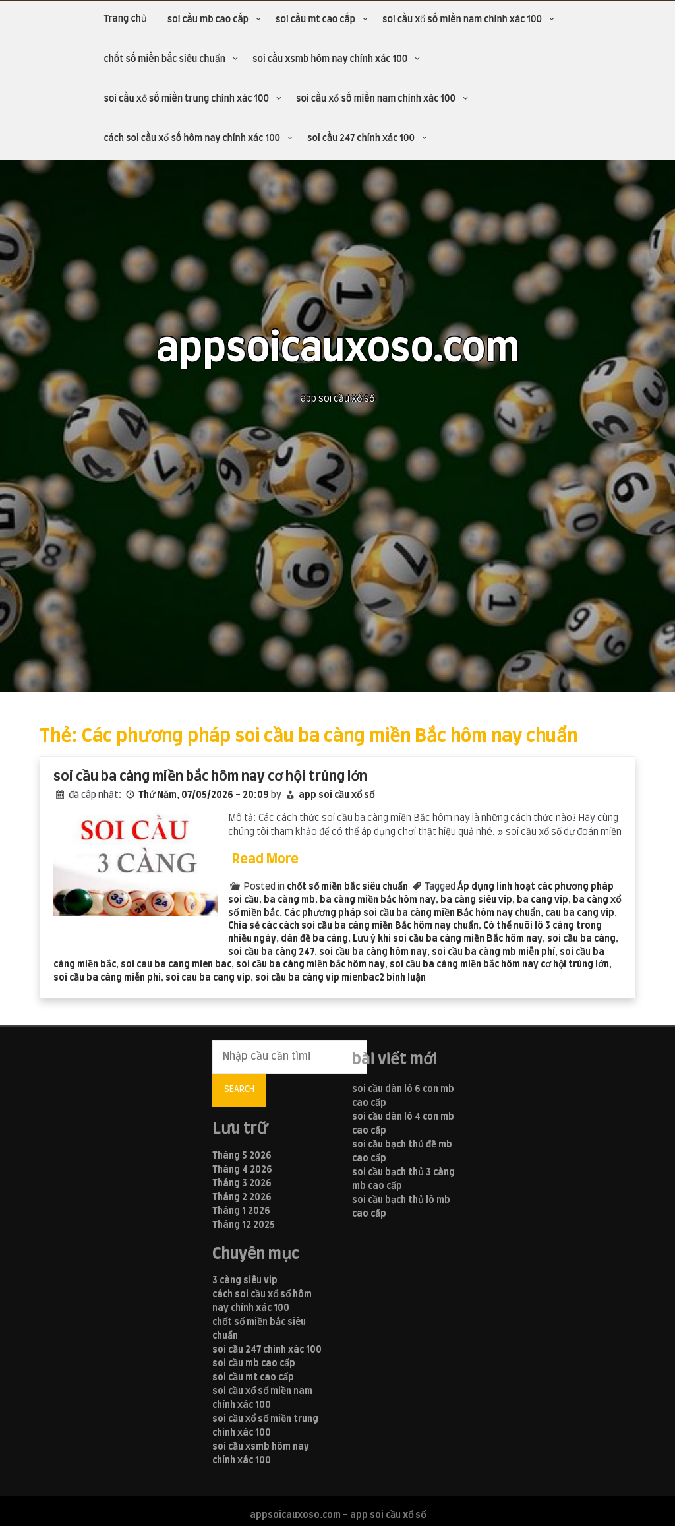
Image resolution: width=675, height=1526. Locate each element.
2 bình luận (402, 978)
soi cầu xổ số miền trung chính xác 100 (186, 99)
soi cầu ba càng (581, 939)
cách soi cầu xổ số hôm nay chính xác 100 (191, 138)
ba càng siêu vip (476, 900)
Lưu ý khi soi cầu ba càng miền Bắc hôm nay (448, 939)
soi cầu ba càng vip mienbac (317, 978)
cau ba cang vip (579, 913)
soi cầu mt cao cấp (315, 19)
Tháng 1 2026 (241, 1211)
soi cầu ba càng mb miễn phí (493, 952)
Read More (265, 859)
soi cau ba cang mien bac (176, 964)
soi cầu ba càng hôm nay (373, 952)
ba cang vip (542, 900)
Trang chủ (124, 19)
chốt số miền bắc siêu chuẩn (164, 59)
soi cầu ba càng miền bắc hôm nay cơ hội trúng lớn (210, 776)
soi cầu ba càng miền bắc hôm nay (310, 964)
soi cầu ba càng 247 (271, 952)
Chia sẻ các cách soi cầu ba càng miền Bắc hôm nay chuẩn (353, 926)
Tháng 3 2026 (242, 1183)
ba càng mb (289, 900)
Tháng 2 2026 (242, 1197)
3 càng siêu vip (245, 1280)
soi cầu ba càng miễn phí (107, 978)
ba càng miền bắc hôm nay (378, 900)
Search (239, 1089)
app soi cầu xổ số (336, 795)
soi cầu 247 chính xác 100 (361, 138)
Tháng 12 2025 (243, 1225)
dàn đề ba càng (314, 939)
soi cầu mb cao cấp (208, 19)
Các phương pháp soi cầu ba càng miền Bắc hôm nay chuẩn (412, 913)
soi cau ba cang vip (207, 978)
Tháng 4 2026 (242, 1170)
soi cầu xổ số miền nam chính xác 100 (462, 19)
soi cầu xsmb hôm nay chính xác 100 (329, 59)
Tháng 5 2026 (242, 1156)
